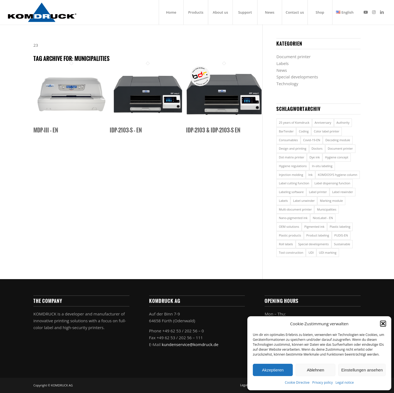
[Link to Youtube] (365, 12)
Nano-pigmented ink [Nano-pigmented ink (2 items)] (293, 218)
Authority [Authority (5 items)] (343, 122)
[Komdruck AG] (42, 12)
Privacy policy (322, 382)
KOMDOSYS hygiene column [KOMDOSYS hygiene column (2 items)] (337, 175)
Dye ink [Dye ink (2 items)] (314, 157)
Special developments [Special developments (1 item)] (313, 244)
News (281, 70)
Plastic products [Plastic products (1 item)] (290, 235)
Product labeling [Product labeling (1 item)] (317, 235)
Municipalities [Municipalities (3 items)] (326, 209)
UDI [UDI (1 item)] (311, 252)
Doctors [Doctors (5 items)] (317, 148)
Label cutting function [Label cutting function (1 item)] (294, 183)
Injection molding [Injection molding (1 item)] (291, 175)
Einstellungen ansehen (362, 370)
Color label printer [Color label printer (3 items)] (326, 131)
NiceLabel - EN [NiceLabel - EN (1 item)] (323, 218)
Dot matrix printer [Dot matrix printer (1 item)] (291, 157)
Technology (287, 83)
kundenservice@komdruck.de (190, 344)
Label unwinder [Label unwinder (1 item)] (304, 201)
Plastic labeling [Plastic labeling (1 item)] (340, 226)
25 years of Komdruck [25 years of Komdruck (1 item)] (294, 122)
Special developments (297, 76)
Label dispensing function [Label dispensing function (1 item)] (332, 183)
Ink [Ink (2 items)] (310, 175)
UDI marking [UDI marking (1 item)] (328, 252)
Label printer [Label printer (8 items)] (318, 192)
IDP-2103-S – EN (126, 130)
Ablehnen (315, 370)
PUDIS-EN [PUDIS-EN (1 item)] (341, 235)
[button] (383, 323)
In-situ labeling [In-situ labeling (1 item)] (322, 166)
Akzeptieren (272, 370)
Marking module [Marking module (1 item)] (331, 201)
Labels (282, 63)
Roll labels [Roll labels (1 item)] (286, 244)
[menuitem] (171, 12)
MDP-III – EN (45, 130)
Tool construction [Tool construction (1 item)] (291, 252)
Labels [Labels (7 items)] (283, 201)
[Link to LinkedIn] (382, 12)
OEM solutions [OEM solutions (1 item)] (289, 226)
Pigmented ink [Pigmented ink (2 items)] (314, 226)
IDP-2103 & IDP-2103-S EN (213, 130)
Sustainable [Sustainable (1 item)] (342, 244)
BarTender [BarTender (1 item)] (286, 131)
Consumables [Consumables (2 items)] (288, 140)
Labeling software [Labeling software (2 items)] (291, 192)
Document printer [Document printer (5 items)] (340, 148)
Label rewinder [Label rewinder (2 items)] (342, 192)
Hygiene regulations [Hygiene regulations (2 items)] (293, 166)
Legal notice (344, 382)
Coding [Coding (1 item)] (304, 131)
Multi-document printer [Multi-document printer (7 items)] (295, 209)
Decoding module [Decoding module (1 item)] (337, 140)
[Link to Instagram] (374, 12)
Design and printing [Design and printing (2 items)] (292, 148)
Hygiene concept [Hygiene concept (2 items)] (336, 157)
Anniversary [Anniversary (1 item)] (323, 122)
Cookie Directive (297, 382)
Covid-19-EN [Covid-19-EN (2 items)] (311, 140)
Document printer (293, 56)
